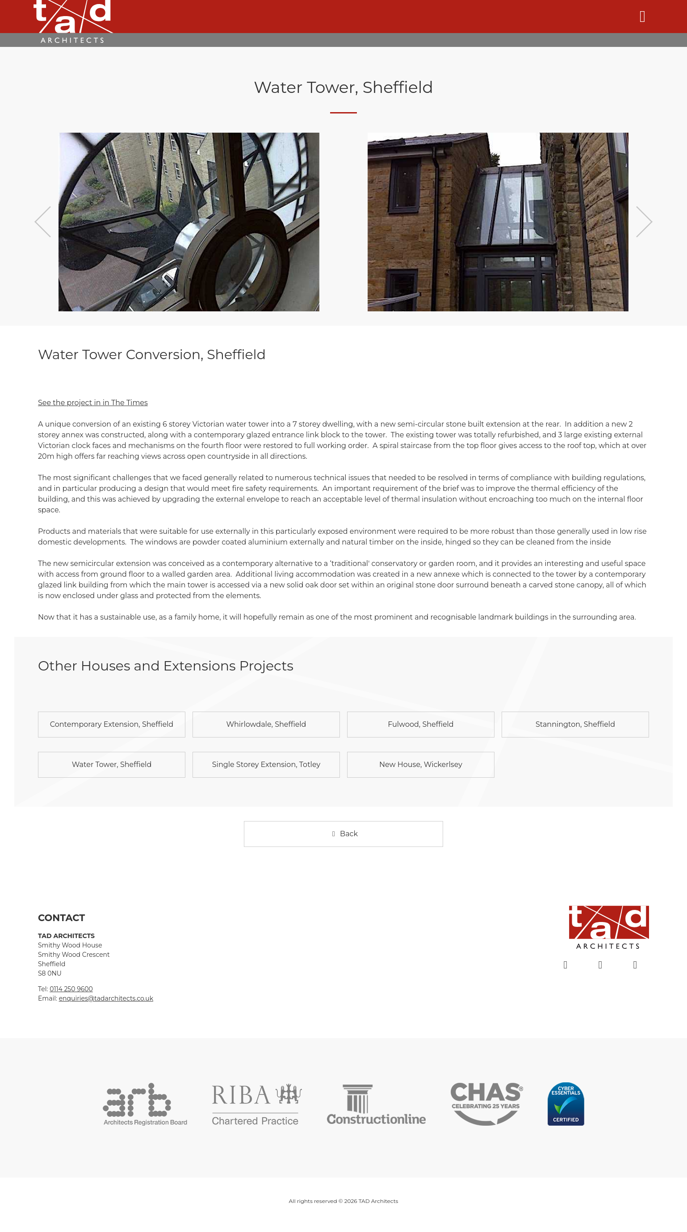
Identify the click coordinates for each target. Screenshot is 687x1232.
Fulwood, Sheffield (421, 724)
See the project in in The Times (93, 402)
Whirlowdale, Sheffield (266, 724)
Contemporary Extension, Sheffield (111, 724)
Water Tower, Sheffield (112, 764)
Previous (42, 222)
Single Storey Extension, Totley (266, 764)
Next (644, 222)
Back (343, 834)
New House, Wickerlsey (420, 764)
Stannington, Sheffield (575, 724)
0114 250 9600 (71, 989)
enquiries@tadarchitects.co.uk (106, 998)
